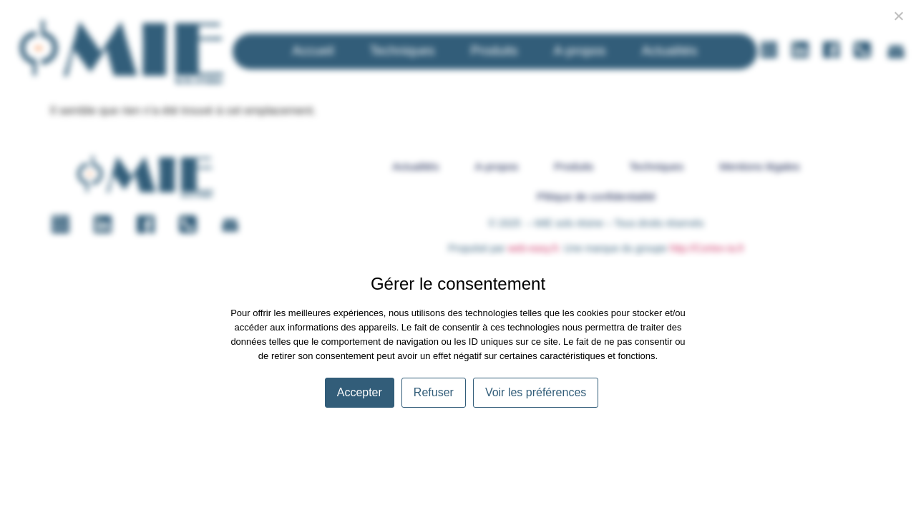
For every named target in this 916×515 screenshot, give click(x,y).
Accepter (359, 392)
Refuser (434, 392)
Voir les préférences (535, 392)
